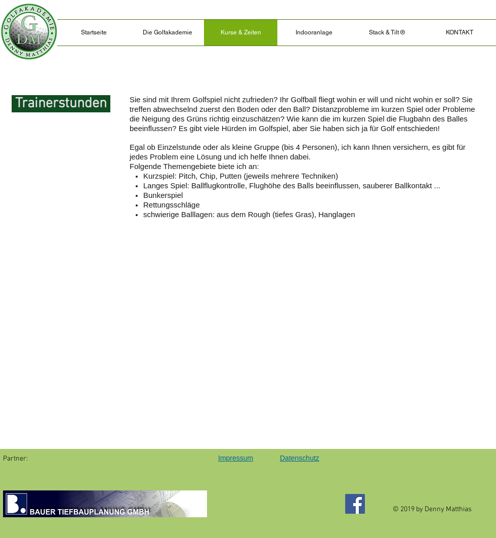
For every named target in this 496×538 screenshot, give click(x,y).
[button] (386, 33)
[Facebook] (355, 504)
